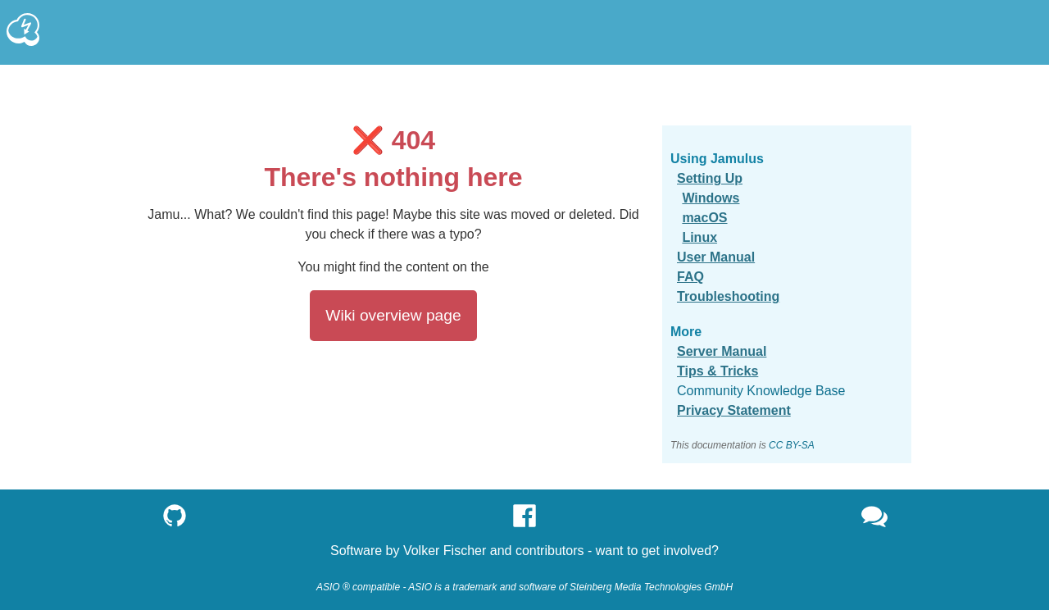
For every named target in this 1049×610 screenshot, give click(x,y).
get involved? (680, 551)
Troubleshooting (728, 296)
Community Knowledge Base (761, 391)
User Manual (716, 257)
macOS (704, 218)
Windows (710, 198)
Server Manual (721, 351)
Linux (699, 237)
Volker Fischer (444, 551)
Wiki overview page (393, 315)
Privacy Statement (734, 410)
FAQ (690, 277)
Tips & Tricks (717, 371)
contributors (549, 551)
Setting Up (709, 178)
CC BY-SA (792, 445)
